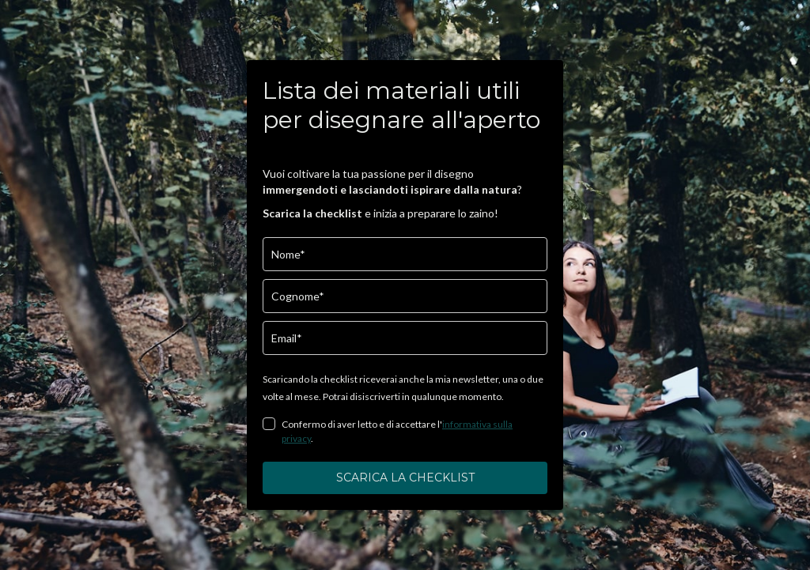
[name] (405, 254)
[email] (405, 338)
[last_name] (405, 296)
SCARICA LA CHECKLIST (405, 477)
